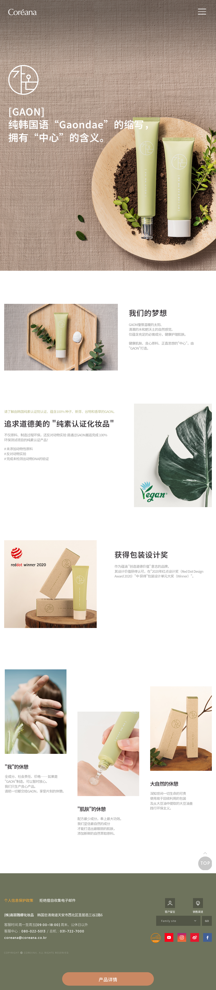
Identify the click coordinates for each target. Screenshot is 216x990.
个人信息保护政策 (18, 900)
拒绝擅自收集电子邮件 (57, 900)
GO (207, 921)
